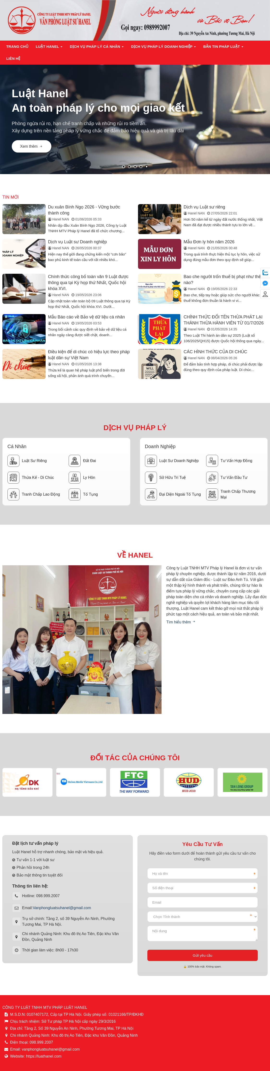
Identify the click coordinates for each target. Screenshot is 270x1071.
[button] (123, 166)
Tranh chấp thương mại (231, 494)
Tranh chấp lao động (33, 494)
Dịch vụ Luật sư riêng (204, 207)
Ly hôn (82, 478)
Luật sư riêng (27, 461)
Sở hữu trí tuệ (165, 478)
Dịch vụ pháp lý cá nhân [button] (97, 47)
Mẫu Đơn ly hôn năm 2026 (209, 241)
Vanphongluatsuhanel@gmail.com (62, 908)
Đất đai (82, 461)
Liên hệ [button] (13, 58)
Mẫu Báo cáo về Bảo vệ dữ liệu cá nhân (86, 317)
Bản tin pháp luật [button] (223, 47)
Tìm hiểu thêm (181, 622)
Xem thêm (31, 146)
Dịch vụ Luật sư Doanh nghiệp (77, 241)
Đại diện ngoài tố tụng (173, 494)
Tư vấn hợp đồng (229, 461)
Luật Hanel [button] (49, 47)
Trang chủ (17, 46)
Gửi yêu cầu (202, 955)
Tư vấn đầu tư (227, 478)
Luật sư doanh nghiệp (172, 461)
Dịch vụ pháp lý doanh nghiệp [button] (163, 47)
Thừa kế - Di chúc (30, 478)
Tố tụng (83, 494)
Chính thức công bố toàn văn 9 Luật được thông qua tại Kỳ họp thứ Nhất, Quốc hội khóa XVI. (88, 282)
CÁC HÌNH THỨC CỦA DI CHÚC (215, 351)
